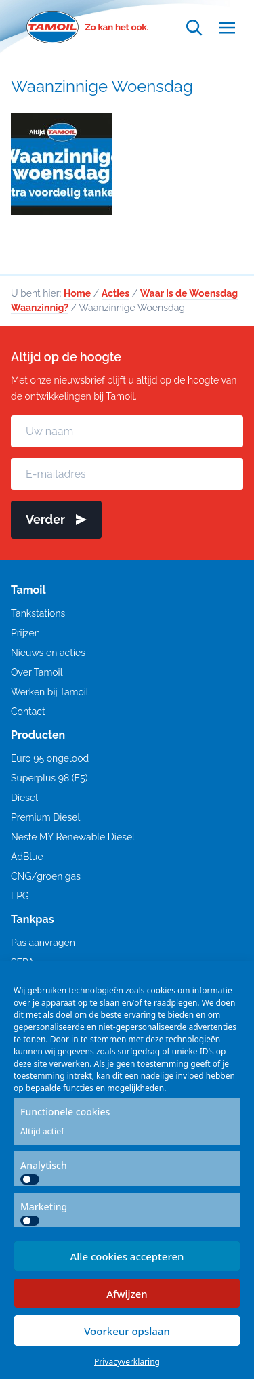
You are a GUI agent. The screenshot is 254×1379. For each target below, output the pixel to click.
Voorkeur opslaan (127, 1331)
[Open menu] (227, 27)
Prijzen (25, 632)
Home (77, 293)
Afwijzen (127, 1293)
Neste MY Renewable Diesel (73, 836)
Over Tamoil (36, 672)
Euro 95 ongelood (50, 758)
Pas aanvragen (43, 942)
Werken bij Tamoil (50, 691)
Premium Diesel (45, 817)
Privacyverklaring (127, 1361)
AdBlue (27, 856)
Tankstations (38, 613)
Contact (28, 711)
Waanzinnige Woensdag (102, 86)
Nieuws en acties (48, 652)
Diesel (24, 797)
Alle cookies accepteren (127, 1256)
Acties (115, 293)
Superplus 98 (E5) (49, 778)
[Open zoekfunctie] (194, 27)
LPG (20, 895)
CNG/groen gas (46, 876)
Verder (56, 519)
